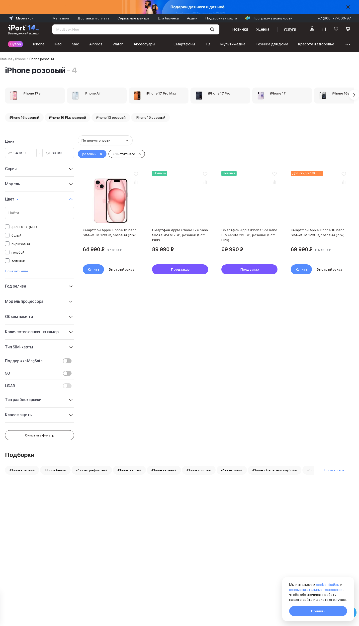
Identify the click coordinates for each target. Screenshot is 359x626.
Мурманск (20, 18)
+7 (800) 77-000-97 (334, 18)
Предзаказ (180, 269)
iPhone (39, 44)
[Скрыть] (348, 7)
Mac (75, 44)
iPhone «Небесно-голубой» (274, 470)
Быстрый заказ (121, 269)
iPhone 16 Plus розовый (67, 117)
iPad (58, 44)
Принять (318, 611)
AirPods (95, 44)
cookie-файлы (327, 585)
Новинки (240, 29)
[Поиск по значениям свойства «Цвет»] (39, 213)
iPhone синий (231, 470)
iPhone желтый (129, 470)
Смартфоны (184, 44)
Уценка (262, 29)
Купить (93, 269)
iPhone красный (22, 470)
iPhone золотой (198, 470)
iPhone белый (55, 470)
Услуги (289, 29)
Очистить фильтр (39, 435)
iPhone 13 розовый (111, 117)
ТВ (207, 44)
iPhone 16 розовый (24, 117)
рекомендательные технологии (316, 590)
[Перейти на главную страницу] (23, 29)
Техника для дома (272, 44)
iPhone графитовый (91, 470)
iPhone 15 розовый (150, 117)
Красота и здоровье (316, 44)
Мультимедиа (232, 44)
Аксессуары (144, 44)
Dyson (15, 44)
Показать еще (16, 271)
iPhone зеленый (164, 470)
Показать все (334, 470)
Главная (6, 59)
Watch (117, 44)
